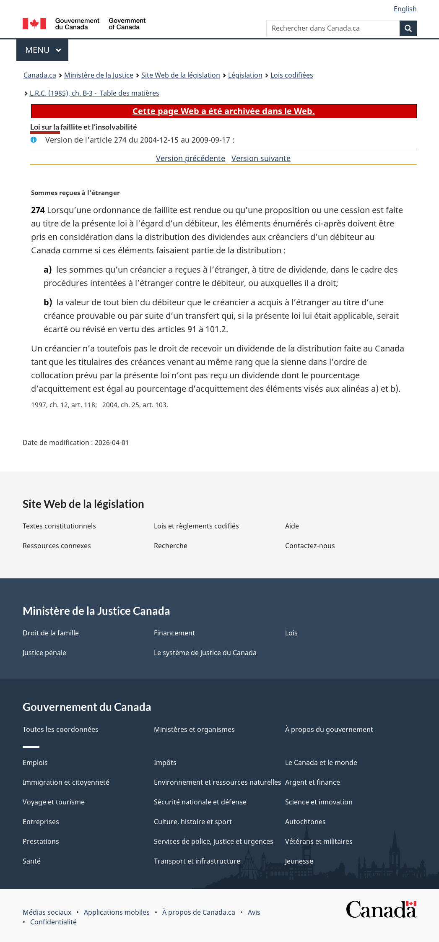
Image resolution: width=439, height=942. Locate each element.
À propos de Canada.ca (198, 912)
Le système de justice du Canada (205, 652)
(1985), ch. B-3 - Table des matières (94, 93)
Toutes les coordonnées (61, 729)
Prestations (41, 841)
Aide (292, 526)
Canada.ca (39, 75)
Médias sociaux (47, 912)
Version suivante (261, 158)
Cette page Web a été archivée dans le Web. (223, 111)
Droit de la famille (51, 633)
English (405, 8)
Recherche (170, 545)
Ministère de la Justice (98, 75)
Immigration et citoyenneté (66, 782)
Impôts (165, 762)
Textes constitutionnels (59, 526)
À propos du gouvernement (329, 729)
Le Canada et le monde (321, 762)
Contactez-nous (310, 545)
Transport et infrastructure (197, 861)
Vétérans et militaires (319, 841)
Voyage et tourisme (54, 802)
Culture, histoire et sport (193, 821)
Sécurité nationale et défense (200, 802)
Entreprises (41, 821)
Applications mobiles (117, 912)
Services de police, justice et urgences (213, 841)
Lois (291, 633)
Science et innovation (319, 802)
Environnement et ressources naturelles (217, 782)
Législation (245, 75)
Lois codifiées (291, 75)
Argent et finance (312, 782)
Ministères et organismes (194, 729)
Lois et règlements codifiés (196, 526)
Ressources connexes (57, 545)
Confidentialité (53, 921)
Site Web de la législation (180, 75)
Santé (32, 861)
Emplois (35, 762)
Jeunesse (299, 861)
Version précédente (190, 158)
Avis (254, 912)
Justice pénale (44, 652)
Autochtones (305, 821)
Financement (174, 633)
